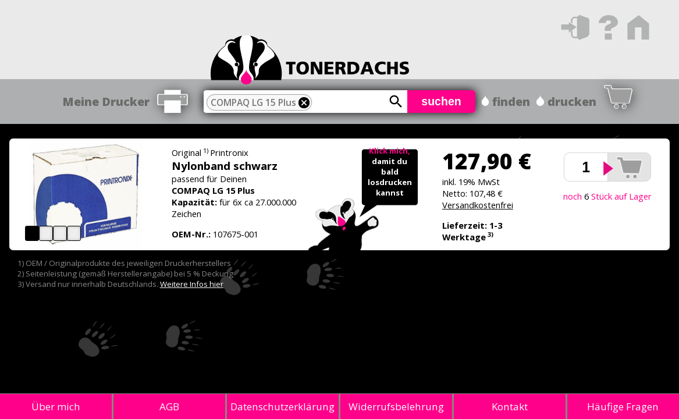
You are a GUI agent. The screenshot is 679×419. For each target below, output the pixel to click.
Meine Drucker (106, 101)
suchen (441, 101)
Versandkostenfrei (477, 205)
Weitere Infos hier (191, 284)
